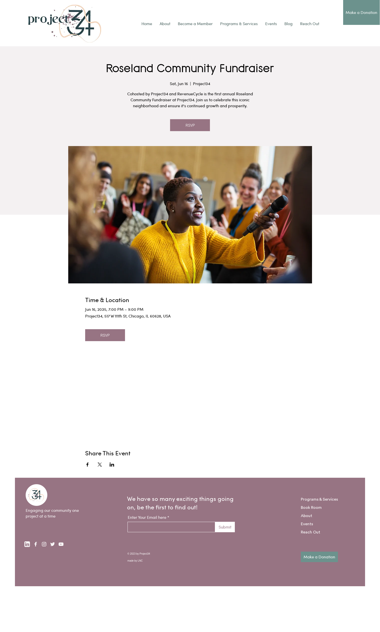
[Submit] (225, 527)
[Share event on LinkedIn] (112, 465)
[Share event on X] (99, 465)
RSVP (190, 125)
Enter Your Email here (147, 517)
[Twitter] (53, 544)
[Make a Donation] (361, 12)
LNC (140, 560)
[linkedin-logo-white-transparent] (27, 544)
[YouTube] (61, 544)
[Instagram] (44, 544)
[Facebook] (36, 544)
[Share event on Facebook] (87, 465)
